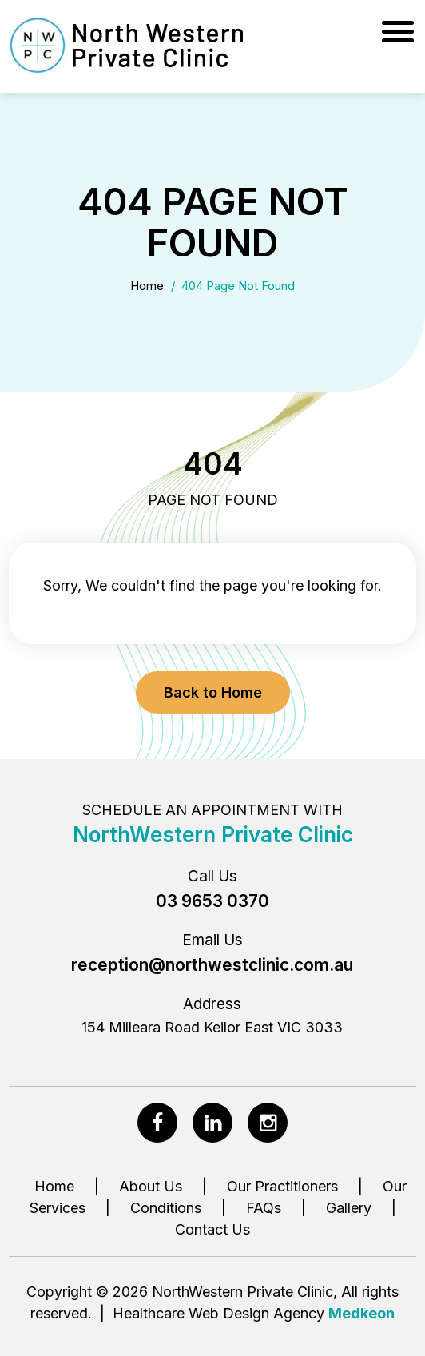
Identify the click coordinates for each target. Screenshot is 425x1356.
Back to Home (213, 692)
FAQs (263, 1207)
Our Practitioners (282, 1186)
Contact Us (212, 1229)
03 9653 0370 (212, 901)
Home (147, 285)
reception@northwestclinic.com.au (212, 965)
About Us (150, 1186)
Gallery (348, 1207)
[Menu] (399, 28)
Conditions (165, 1207)
